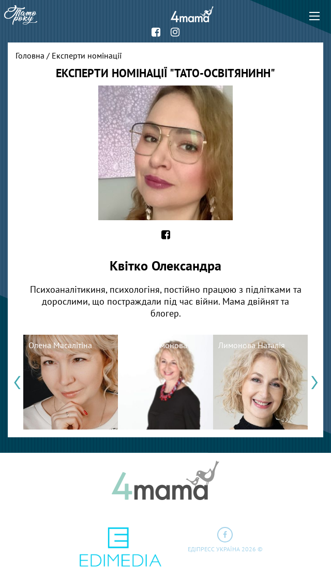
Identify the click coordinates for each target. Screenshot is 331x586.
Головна (30, 55)
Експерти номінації (87, 55)
